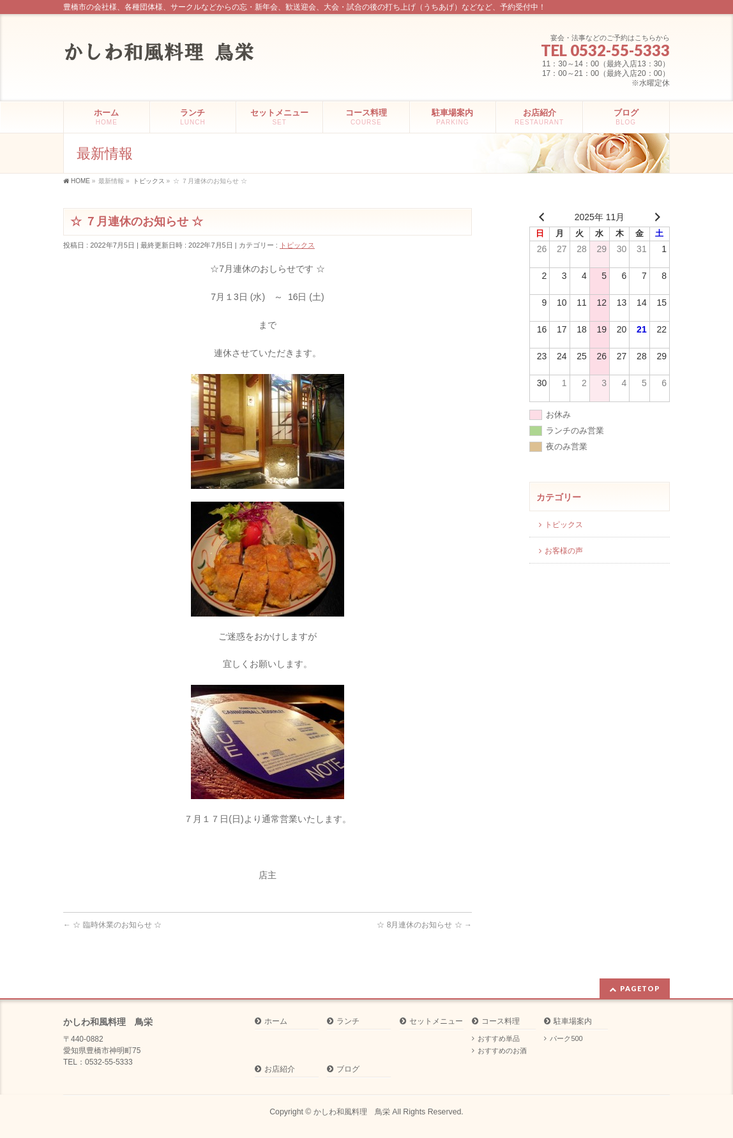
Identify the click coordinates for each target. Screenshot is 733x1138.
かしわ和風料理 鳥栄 (352, 1111)
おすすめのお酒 (502, 1050)
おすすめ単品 (499, 1038)
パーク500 (566, 1038)
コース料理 (500, 1021)
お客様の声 (564, 550)
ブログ (347, 1069)
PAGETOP (640, 988)
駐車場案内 (573, 1021)
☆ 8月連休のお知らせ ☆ (424, 924)
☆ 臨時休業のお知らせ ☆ (112, 924)
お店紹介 (279, 1069)
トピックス (297, 245)
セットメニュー (436, 1021)
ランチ (347, 1021)
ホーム (275, 1021)
